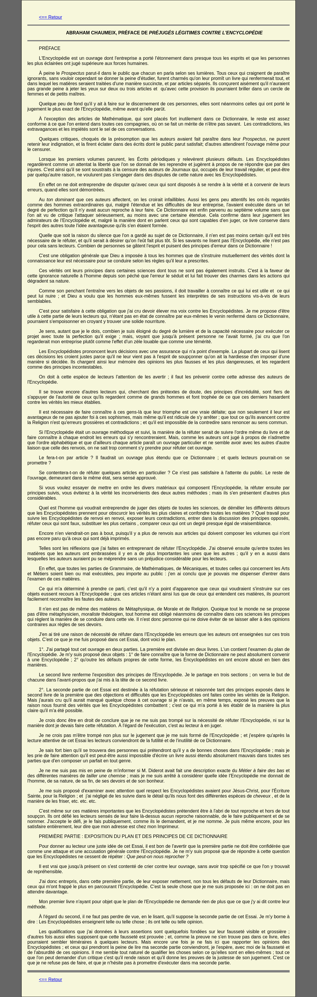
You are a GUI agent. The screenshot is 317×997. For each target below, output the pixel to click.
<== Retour (50, 17)
